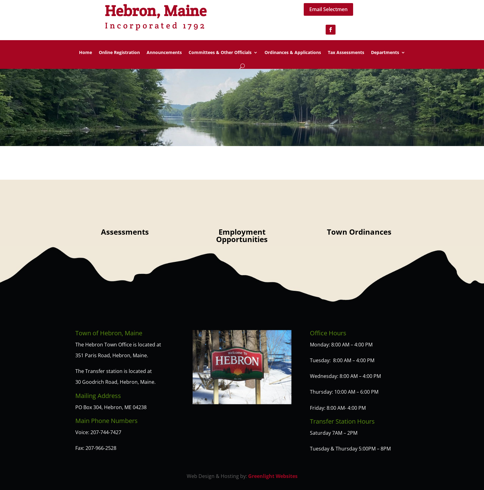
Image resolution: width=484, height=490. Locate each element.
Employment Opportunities (242, 235)
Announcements (164, 52)
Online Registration (119, 52)
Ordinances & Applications (293, 52)
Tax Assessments (346, 52)
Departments (385, 52)
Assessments (125, 232)
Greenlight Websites (273, 476)
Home (85, 52)
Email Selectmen (328, 9)
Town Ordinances (359, 232)
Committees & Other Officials (220, 52)
